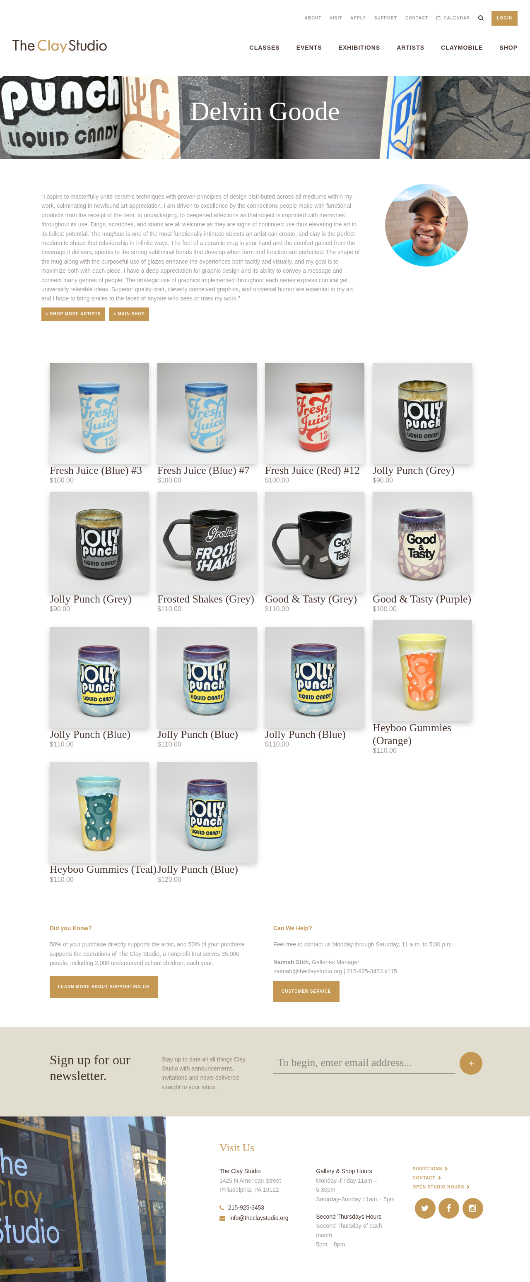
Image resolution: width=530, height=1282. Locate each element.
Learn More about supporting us (103, 986)
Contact (416, 18)
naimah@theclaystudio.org (307, 971)
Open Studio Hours (439, 1187)
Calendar (456, 18)
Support (385, 18)
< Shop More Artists (73, 314)
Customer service (306, 991)
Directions (428, 1169)
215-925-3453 (241, 1207)
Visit (336, 18)
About (313, 18)
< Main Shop (129, 314)
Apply (358, 18)
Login (504, 18)
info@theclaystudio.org (254, 1218)
